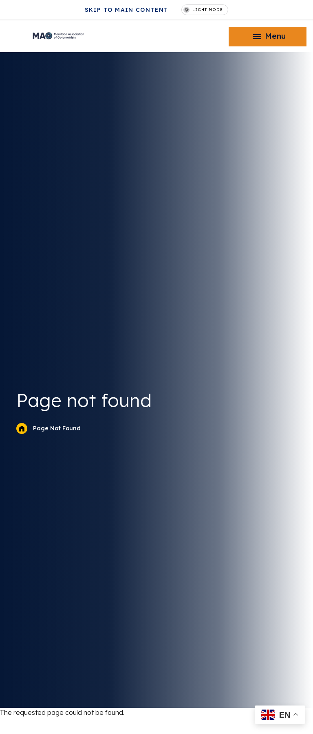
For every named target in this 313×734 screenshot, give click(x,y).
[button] (267, 36)
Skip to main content (126, 10)
